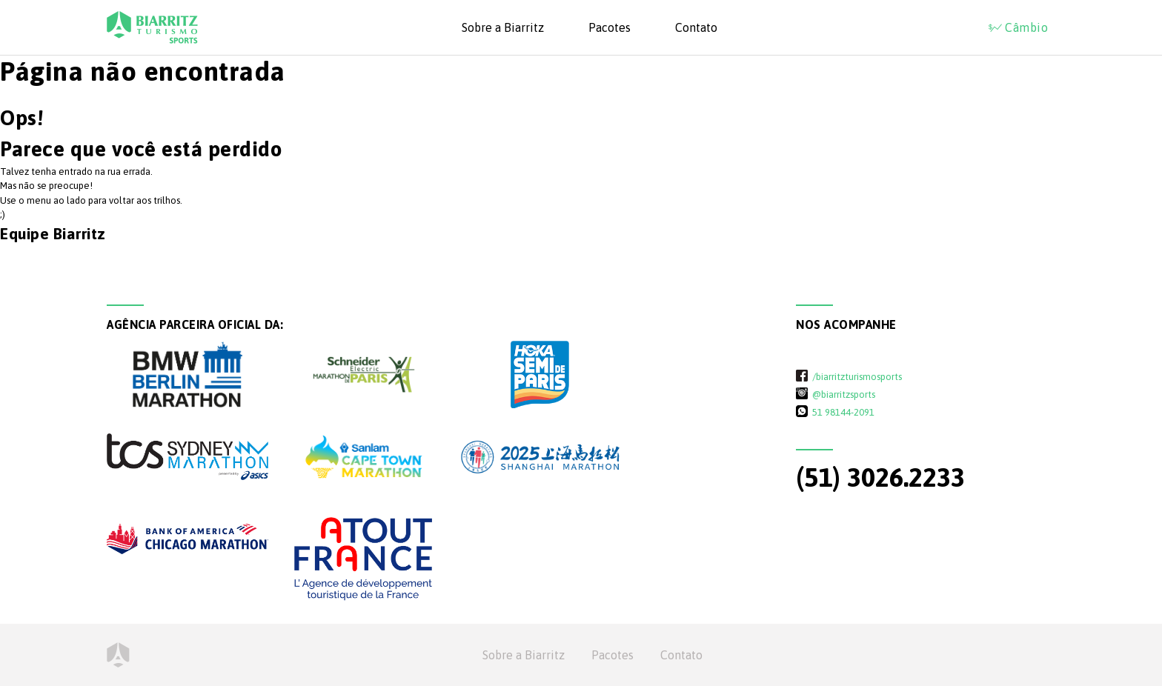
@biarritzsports (843, 394)
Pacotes (609, 27)
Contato (696, 27)
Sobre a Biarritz (503, 27)
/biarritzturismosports (857, 376)
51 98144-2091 (843, 412)
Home (118, 654)
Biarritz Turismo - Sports (152, 27)
